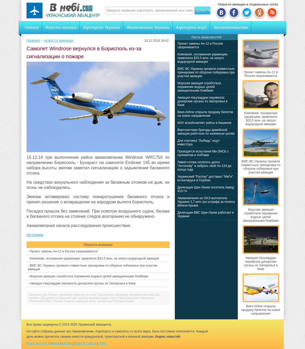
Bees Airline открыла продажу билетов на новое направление (205, 114)
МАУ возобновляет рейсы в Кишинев (204, 123)
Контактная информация (49, 343)
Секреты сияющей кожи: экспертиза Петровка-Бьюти (99, 301)
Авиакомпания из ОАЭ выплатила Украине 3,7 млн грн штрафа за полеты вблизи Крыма (206, 201)
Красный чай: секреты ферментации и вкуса (88, 297)
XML (103, 343)
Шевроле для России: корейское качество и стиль (62, 294)
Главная (31, 27)
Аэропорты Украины (101, 27)
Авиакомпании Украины (148, 27)
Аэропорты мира (191, 27)
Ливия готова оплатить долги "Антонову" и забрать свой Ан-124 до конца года (204, 165)
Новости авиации (60, 27)
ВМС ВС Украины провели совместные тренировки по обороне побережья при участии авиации (206, 72)
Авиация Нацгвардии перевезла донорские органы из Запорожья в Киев (82, 283)
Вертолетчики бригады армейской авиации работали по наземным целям (205, 131)
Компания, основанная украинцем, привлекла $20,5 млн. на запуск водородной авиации (94, 258)
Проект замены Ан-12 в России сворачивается (63, 251)
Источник (35, 234)
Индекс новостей (167, 337)
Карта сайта (85, 343)
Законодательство (230, 27)
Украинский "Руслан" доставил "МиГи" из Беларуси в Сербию (205, 178)
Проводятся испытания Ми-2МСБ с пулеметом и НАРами (203, 153)
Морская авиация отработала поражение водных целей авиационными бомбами (89, 276)
